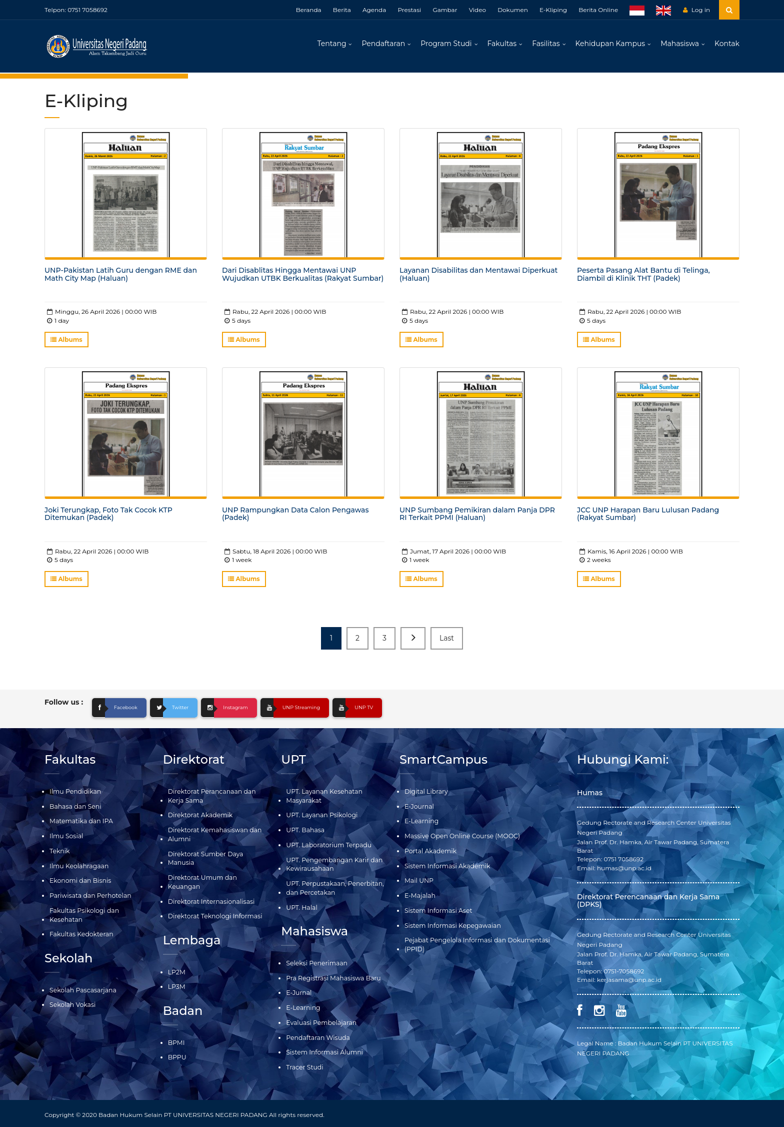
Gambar (444, 10)
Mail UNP (418, 881)
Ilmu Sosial (66, 838)
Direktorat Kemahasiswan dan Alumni (213, 836)
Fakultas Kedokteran (80, 934)
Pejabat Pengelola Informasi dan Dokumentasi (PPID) (474, 944)
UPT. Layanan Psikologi (320, 817)
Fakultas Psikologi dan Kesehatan (83, 915)
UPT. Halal (301, 907)
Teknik (59, 852)
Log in (696, 10)
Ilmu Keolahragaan (78, 867)
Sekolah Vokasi (72, 1003)
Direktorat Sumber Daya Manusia (204, 859)
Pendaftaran (383, 45)
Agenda (374, 10)
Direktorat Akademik (199, 817)
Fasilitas (546, 45)
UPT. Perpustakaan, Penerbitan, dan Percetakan (333, 888)
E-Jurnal (298, 991)
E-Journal (418, 808)
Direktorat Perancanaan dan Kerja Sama (210, 798)
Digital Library (425, 794)
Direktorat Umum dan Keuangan (201, 882)
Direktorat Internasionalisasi (210, 901)
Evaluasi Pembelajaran (320, 1021)
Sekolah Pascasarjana (82, 989)
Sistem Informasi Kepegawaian (451, 925)
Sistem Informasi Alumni (323, 1050)
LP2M (176, 971)
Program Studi (446, 45)
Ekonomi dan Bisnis (79, 881)
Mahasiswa (679, 45)
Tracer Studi (304, 1064)
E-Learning (302, 1006)
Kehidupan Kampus (611, 45)
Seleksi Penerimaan (315, 962)
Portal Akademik (429, 852)
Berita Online (598, 10)
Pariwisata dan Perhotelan (89, 896)
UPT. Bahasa (304, 832)
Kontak (727, 45)
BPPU (177, 1055)
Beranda (309, 10)
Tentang (332, 45)
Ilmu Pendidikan (75, 794)
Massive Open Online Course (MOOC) (460, 838)
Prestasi (409, 10)
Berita (342, 10)
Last (447, 640)
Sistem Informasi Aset (437, 910)
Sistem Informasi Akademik (445, 867)
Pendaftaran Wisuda (317, 1035)
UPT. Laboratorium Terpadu (327, 846)
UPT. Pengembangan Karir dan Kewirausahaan (332, 865)
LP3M (176, 985)
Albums (66, 342)
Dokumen (513, 10)
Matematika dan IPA (80, 823)
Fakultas (502, 45)
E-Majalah (419, 896)
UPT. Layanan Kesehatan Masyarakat (323, 798)
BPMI (176, 1041)
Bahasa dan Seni (75, 808)
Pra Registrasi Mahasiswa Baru (332, 977)
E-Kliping (553, 10)
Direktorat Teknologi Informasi (213, 916)
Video (477, 10)
